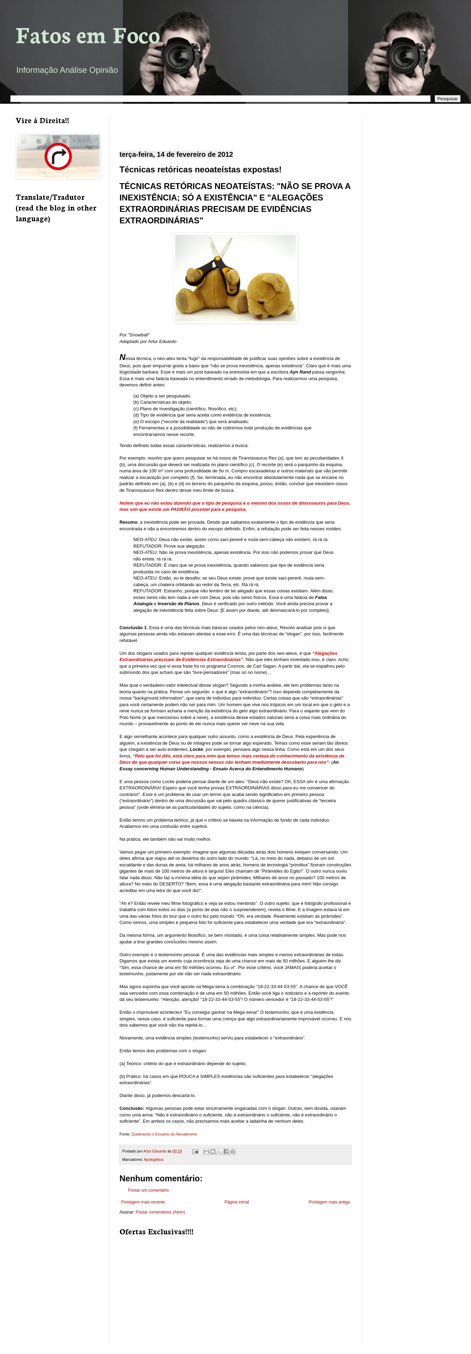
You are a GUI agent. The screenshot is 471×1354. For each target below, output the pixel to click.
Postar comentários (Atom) (160, 1212)
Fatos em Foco (88, 33)
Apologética (153, 1159)
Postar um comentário (148, 1190)
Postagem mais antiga (329, 1202)
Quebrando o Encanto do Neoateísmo (164, 1134)
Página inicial (236, 1202)
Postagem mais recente (143, 1202)
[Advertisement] (235, 126)
